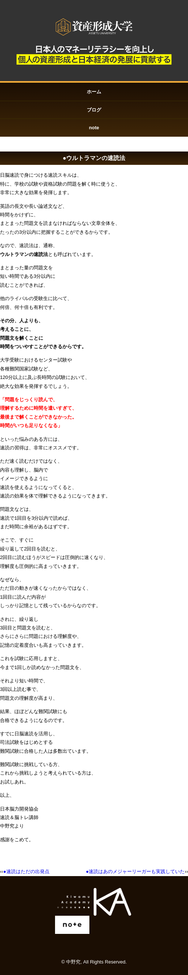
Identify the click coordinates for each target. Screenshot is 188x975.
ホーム (94, 91)
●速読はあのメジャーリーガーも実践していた (135, 871)
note (94, 127)
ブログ (94, 110)
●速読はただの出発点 (26, 871)
